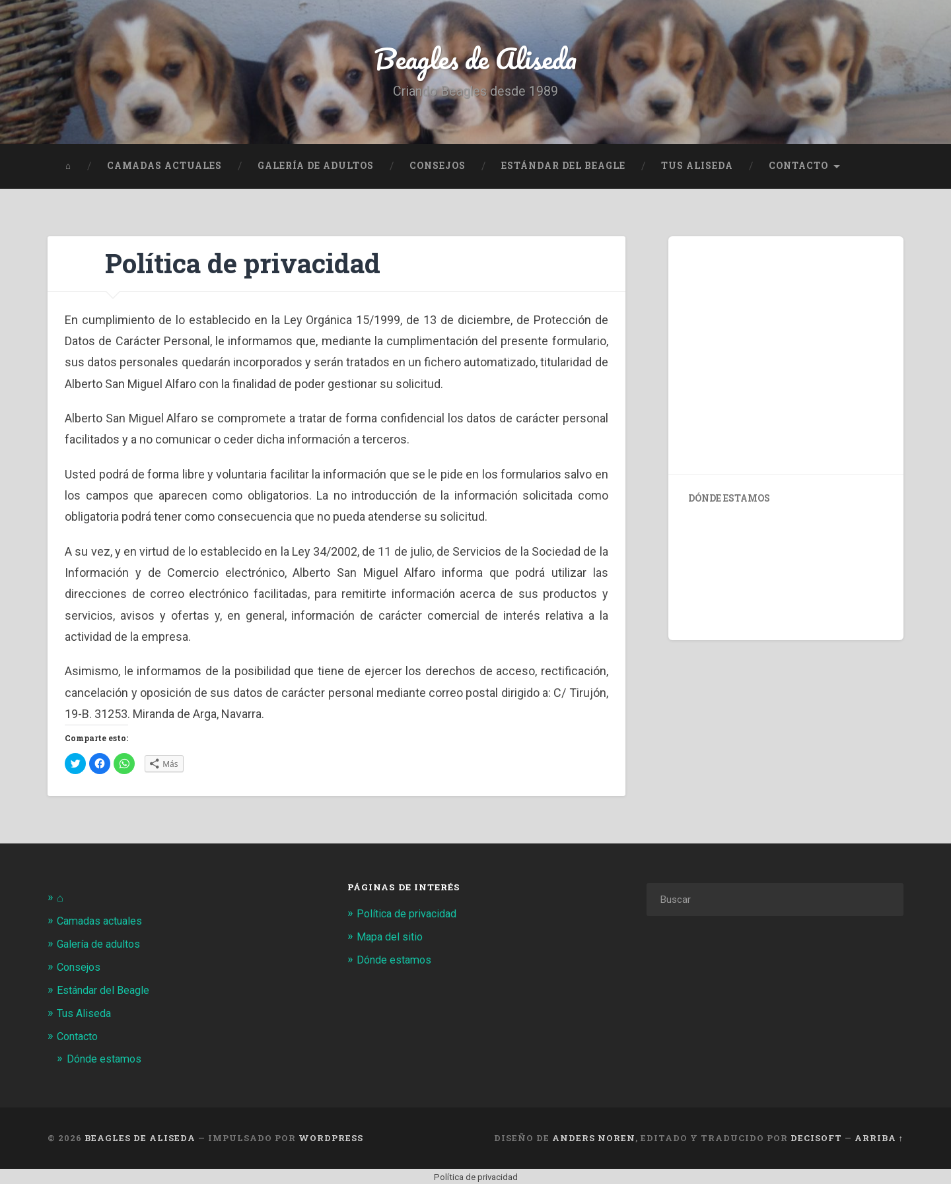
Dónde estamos (106, 1058)
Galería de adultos (316, 168)
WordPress (331, 1136)
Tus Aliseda (697, 168)
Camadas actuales (164, 168)
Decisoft (816, 1136)
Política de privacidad (410, 916)
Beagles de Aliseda (475, 59)
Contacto (798, 168)
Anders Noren (593, 1136)
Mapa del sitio (391, 938)
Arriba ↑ (879, 1136)
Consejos (437, 168)
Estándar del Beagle (563, 168)
